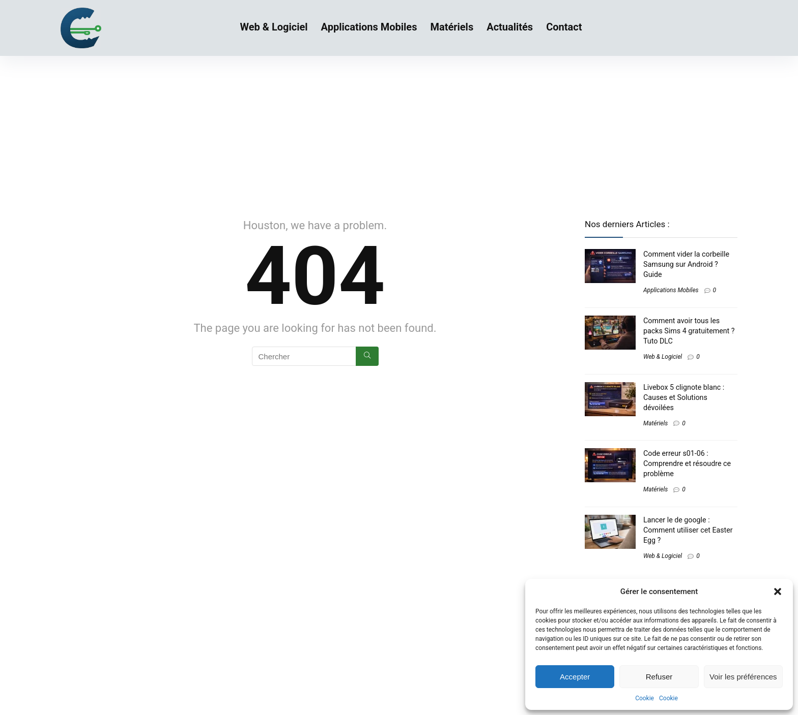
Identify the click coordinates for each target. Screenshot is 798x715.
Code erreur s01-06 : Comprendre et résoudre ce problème (687, 463)
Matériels (451, 27)
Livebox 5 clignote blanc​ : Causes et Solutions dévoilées (683, 397)
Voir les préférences (743, 676)
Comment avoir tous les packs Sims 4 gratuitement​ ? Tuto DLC (689, 331)
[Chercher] (367, 356)
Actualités (510, 27)
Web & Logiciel (274, 27)
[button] (778, 591)
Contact (564, 27)
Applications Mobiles (369, 27)
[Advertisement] (399, 132)
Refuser (659, 676)
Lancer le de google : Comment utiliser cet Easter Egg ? (688, 530)
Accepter (575, 676)
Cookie (644, 698)
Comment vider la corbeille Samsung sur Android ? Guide (686, 264)
